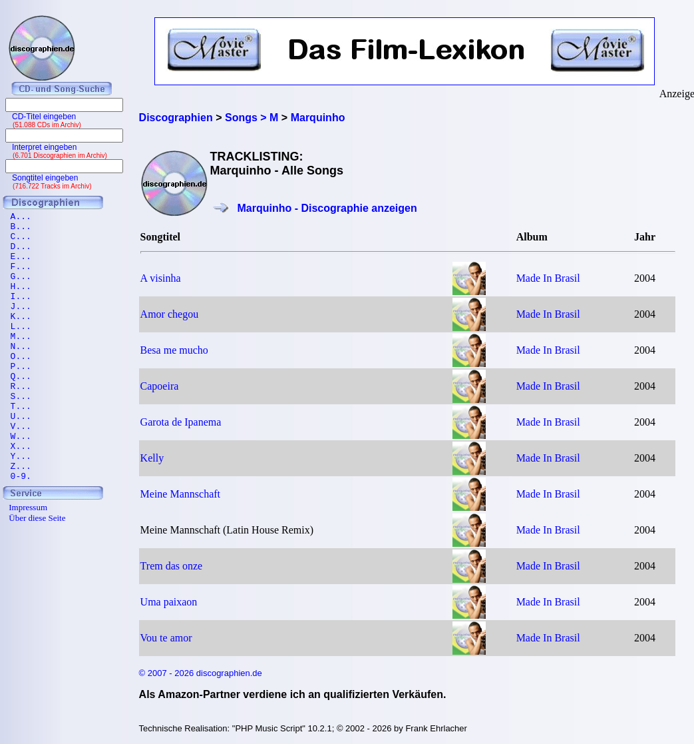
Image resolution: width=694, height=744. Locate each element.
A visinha (160, 278)
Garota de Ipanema (181, 422)
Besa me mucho (174, 350)
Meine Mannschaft (180, 494)
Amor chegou (169, 314)
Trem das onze (171, 565)
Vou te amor (166, 637)
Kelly (152, 458)
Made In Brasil (548, 278)
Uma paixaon (169, 601)
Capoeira (159, 386)
